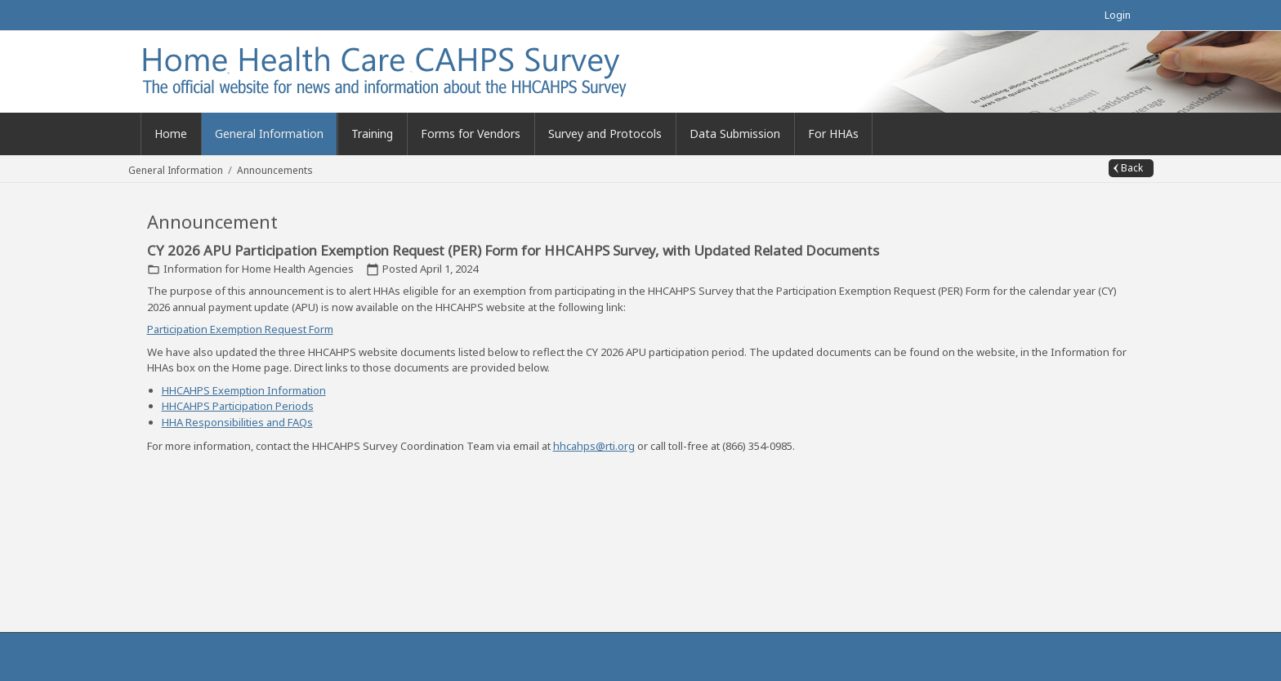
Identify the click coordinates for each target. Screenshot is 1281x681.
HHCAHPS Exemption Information (244, 390)
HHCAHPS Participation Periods (238, 405)
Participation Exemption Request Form (240, 329)
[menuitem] (269, 134)
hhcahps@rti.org (594, 445)
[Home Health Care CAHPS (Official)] (410, 70)
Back (1132, 168)
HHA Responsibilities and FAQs (237, 422)
